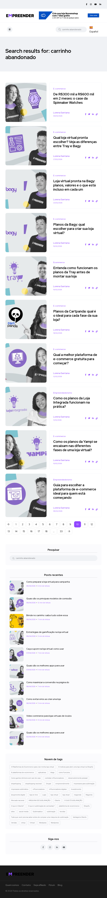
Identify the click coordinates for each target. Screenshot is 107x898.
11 (84, 524)
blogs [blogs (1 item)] (52, 772)
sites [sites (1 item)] (13, 811)
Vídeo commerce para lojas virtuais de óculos (49, 715)
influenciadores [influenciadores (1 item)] (39, 789)
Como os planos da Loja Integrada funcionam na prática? (72, 402)
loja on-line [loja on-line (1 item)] (34, 795)
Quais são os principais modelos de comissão (49, 598)
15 (24, 531)
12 (92, 524)
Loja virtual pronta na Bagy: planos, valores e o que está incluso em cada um (75, 185)
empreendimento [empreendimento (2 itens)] (62, 784)
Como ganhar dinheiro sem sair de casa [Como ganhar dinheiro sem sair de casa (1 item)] (26, 778)
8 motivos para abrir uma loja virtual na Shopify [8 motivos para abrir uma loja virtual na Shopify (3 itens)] (75, 767)
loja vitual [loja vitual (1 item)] (66, 795)
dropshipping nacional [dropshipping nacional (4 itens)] (33, 784)
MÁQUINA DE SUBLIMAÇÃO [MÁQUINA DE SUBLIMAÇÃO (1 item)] (39, 800)
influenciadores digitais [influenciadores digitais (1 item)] (58, 789)
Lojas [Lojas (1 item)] (44, 795)
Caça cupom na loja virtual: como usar (45, 648)
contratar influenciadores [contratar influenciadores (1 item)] (54, 778)
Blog (60, 885)
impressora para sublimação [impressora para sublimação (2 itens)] (84, 784)
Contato (26, 885)
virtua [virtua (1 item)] (23, 823)
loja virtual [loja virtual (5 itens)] (54, 795)
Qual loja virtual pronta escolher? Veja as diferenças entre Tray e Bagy (75, 141)
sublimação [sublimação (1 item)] (51, 811)
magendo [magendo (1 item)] (77, 795)
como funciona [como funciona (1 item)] (64, 772)
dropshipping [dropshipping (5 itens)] (16, 784)
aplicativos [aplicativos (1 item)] (42, 772)
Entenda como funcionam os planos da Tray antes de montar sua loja (74, 272)
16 (31, 531)
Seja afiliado (40, 885)
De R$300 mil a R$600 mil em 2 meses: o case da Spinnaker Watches (74, 98)
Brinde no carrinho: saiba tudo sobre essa (47, 615)
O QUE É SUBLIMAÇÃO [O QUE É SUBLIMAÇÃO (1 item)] (73, 800)
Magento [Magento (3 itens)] (89, 795)
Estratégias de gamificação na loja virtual (47, 632)
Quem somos (12, 885)
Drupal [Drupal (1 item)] (48, 784)
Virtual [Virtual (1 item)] (32, 823)
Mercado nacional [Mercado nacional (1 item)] (17, 800)
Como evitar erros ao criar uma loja (43, 699)
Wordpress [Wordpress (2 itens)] (55, 823)
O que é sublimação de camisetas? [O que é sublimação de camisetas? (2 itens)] (41, 806)
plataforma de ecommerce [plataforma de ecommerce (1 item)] (69, 806)
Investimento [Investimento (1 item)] (76, 789)
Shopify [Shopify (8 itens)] (87, 806)
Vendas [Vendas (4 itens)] (14, 823)
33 (61, 531)
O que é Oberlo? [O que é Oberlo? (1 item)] (17, 806)
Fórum (52, 885)
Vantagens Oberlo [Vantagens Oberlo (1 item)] (79, 817)
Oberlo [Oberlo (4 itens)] (57, 800)
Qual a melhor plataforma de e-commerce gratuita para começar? (73, 359)
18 (46, 531)
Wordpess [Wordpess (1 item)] (42, 823)
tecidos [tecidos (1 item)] (62, 811)
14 (16, 531)
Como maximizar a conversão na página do (47, 682)
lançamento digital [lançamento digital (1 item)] (18, 795)
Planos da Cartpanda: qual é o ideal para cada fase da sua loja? (75, 315)
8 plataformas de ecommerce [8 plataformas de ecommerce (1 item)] (22, 772)
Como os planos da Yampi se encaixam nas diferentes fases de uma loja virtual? (74, 446)
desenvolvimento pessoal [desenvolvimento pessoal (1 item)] (77, 778)
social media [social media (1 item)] (23, 811)
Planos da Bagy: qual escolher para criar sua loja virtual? (74, 228)
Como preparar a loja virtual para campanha (48, 581)
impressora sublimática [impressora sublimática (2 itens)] (19, 789)
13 (9, 531)
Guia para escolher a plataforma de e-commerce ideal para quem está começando (75, 491)
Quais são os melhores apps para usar (45, 665)
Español (94, 29)
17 (39, 531)
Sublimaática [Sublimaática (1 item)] (37, 811)
